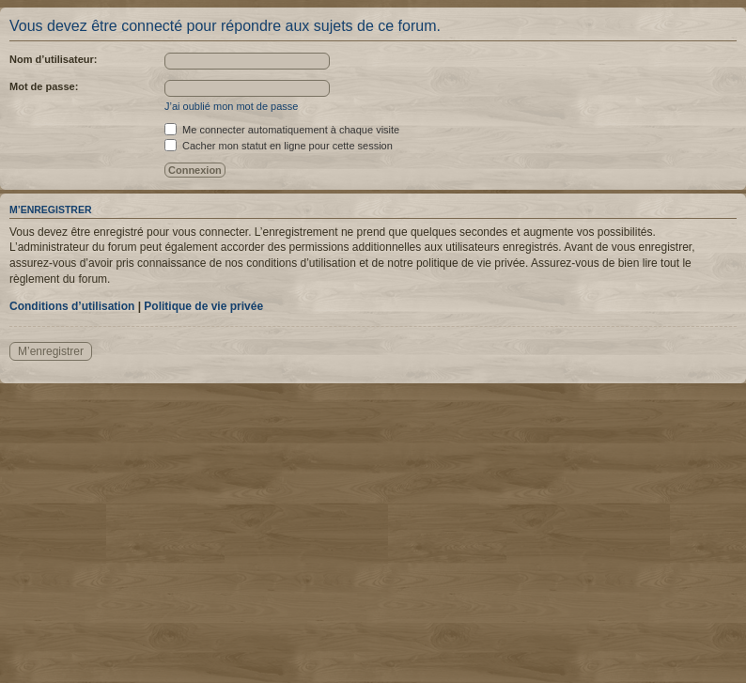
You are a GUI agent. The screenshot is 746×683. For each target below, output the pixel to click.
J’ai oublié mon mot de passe (231, 106)
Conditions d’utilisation (71, 306)
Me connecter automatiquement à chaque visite (281, 129)
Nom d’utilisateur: (53, 59)
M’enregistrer (51, 351)
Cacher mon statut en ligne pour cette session (278, 145)
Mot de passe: (43, 86)
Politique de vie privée (203, 306)
